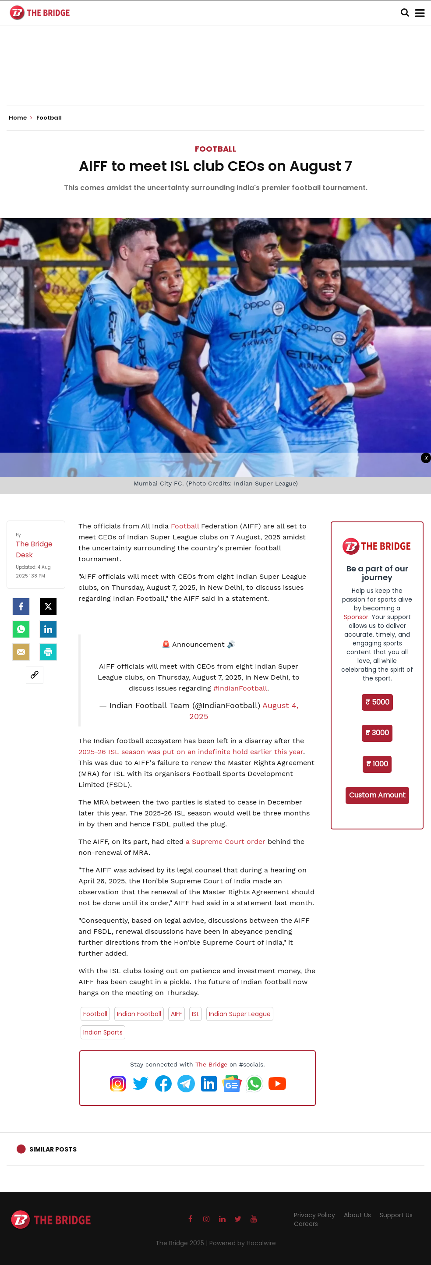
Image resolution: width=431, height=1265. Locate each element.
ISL (195, 1014)
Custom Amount (377, 795)
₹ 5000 (377, 702)
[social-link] (34, 675)
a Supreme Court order (225, 841)
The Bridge (211, 1064)
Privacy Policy (314, 1215)
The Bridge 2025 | (182, 1243)
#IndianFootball (240, 688)
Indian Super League (240, 1014)
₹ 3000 (377, 733)
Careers (306, 1223)
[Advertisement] (215, 79)
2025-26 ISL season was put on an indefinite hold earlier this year (190, 752)
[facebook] (21, 606)
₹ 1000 (377, 764)
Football (216, 148)
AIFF (176, 1014)
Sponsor (356, 617)
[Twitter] (48, 606)
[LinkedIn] (48, 629)
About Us (357, 1215)
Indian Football (139, 1014)
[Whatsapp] (21, 629)
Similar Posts (53, 1149)
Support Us (396, 1215)
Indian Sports (103, 1032)
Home (20, 118)
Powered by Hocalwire (242, 1243)
